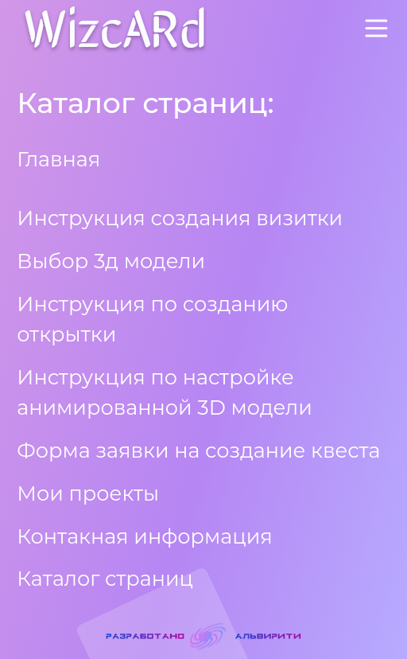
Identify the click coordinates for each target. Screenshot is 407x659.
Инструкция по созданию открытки (152, 318)
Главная (58, 158)
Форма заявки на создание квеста (198, 450)
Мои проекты (88, 493)
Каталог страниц (105, 578)
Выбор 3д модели (111, 260)
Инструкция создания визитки (180, 217)
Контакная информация (144, 536)
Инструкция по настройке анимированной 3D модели (164, 392)
